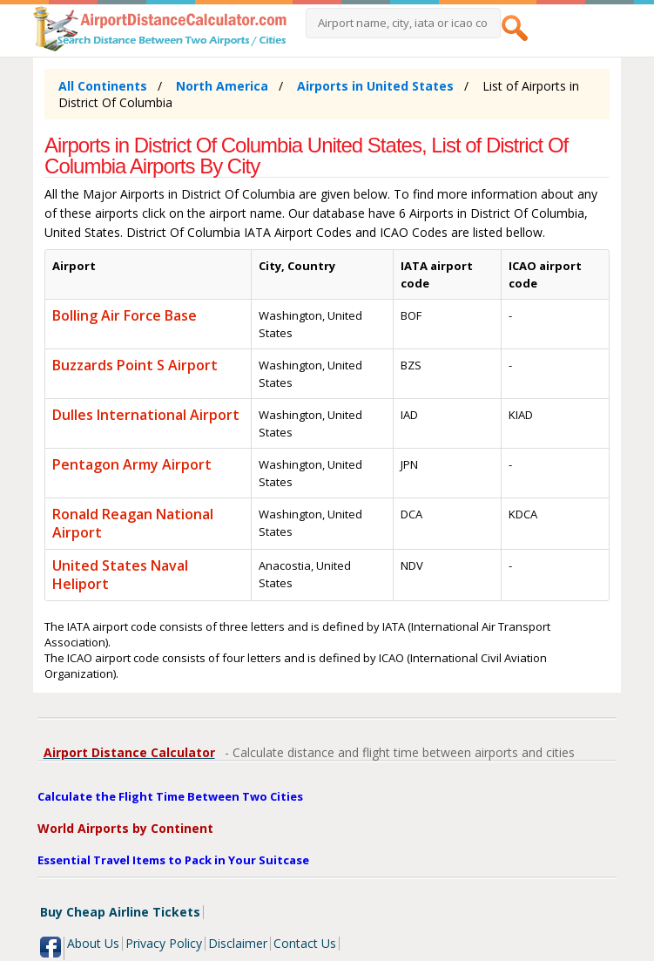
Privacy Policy (163, 943)
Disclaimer (237, 943)
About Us (93, 943)
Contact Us (304, 943)
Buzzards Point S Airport (135, 365)
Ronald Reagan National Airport (132, 523)
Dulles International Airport (145, 414)
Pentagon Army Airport (132, 464)
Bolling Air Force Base (124, 315)
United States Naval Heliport (120, 574)
